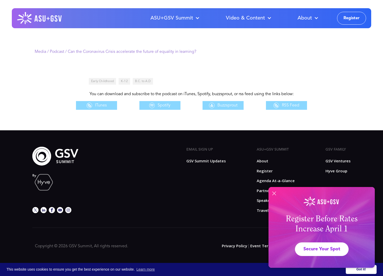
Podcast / (59, 52)
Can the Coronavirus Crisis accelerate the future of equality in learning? (132, 52)
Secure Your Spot (321, 249)
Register (351, 18)
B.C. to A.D (143, 81)
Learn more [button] (146, 269)
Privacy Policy (234, 245)
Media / (42, 52)
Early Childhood (102, 81)
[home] (40, 18)
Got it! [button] (361, 269)
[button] (174, 18)
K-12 (124, 81)
